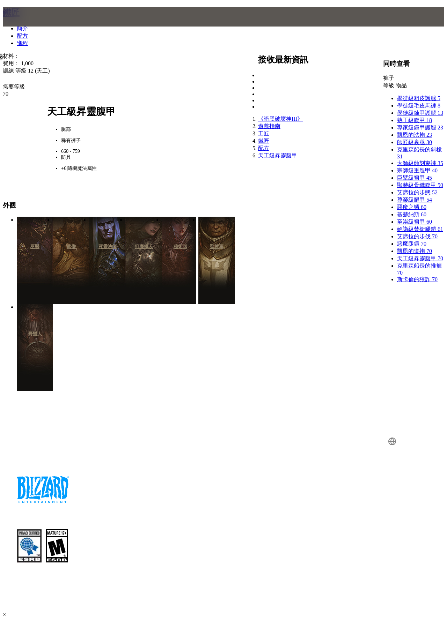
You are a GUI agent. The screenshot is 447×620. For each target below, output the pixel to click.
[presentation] (30, 25)
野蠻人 (35, 333)
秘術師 (180, 246)
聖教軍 (217, 246)
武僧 (71, 246)
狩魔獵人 (144, 246)
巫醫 (34, 246)
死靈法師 (107, 246)
